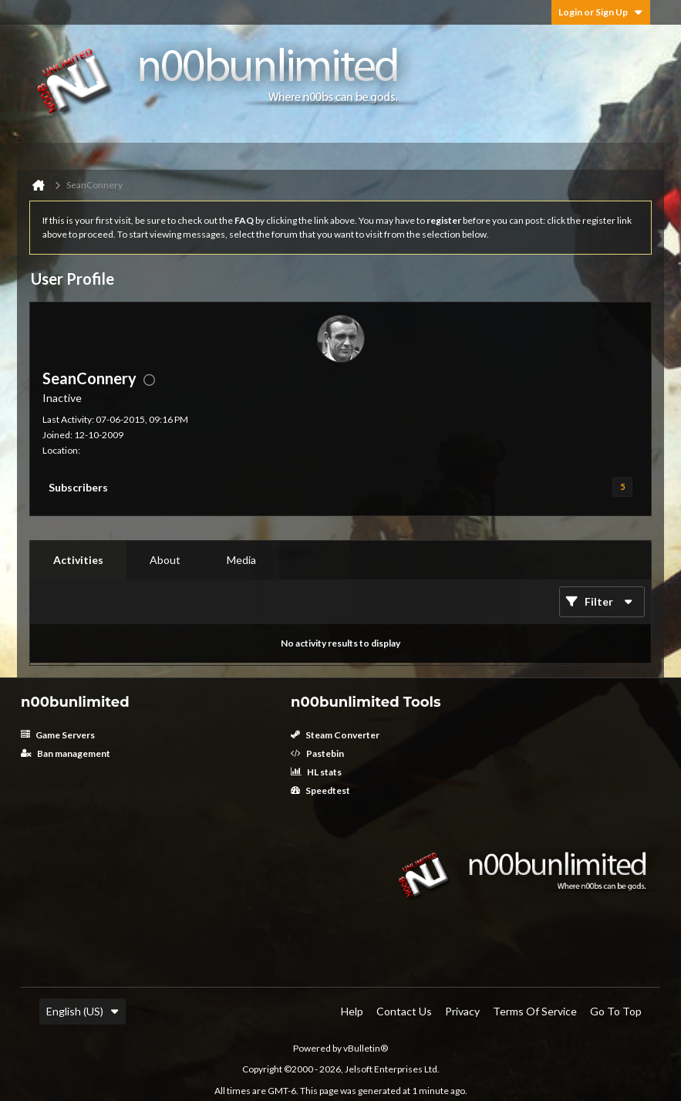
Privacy (462, 1011)
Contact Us (404, 1011)
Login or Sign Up (600, 12)
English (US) (82, 1011)
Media (241, 559)
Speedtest (320, 790)
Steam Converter (335, 735)
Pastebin (317, 753)
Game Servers (58, 735)
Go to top (616, 1011)
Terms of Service (535, 1011)
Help (352, 1011)
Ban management (65, 753)
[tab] (78, 560)
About (165, 559)
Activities (78, 559)
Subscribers (78, 487)
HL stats (316, 772)
